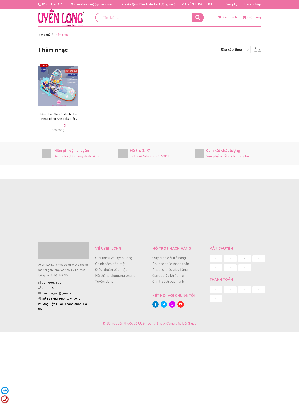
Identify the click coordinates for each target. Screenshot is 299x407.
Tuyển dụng (104, 281)
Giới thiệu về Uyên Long (113, 258)
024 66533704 (52, 283)
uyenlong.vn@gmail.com (93, 4)
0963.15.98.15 (52, 288)
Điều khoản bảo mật (111, 269)
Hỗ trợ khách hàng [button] (171, 248)
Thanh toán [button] (221, 279)
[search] (149, 17)
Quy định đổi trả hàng (169, 258)
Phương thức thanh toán (170, 263)
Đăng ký (231, 4)
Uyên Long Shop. (152, 323)
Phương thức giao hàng (170, 269)
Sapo (192, 323)
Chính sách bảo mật (110, 263)
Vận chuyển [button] (221, 248)
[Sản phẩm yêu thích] (227, 17)
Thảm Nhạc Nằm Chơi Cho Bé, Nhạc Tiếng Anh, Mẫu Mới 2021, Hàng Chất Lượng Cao (58, 118)
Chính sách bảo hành (168, 281)
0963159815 (52, 4)
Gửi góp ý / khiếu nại (168, 275)
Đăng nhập (252, 4)
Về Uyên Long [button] (108, 248)
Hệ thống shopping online (115, 275)
